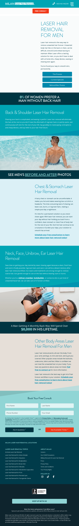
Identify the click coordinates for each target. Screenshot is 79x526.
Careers (43, 451)
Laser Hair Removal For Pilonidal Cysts (16, 472)
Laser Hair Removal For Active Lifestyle (16, 454)
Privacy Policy (46, 417)
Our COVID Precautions (47, 454)
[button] (72, 4)
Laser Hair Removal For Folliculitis (15, 464)
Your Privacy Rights (46, 467)
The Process (57, 74)
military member (25, 278)
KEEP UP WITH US (39, 498)
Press (42, 459)
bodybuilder (38, 278)
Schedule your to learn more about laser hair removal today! (54, 379)
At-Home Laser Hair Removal (13, 451)
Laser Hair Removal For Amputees (15, 456)
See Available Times (60, 429)
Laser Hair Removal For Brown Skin (15, 462)
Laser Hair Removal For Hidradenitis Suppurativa (19, 467)
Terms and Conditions (47, 464)
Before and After (41, 174)
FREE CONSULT (40, 11)
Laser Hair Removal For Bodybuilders (16, 459)
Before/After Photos (57, 85)
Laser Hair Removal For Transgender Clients (18, 475)
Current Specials (57, 80)
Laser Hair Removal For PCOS (13, 470)
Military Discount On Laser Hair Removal (52, 456)
